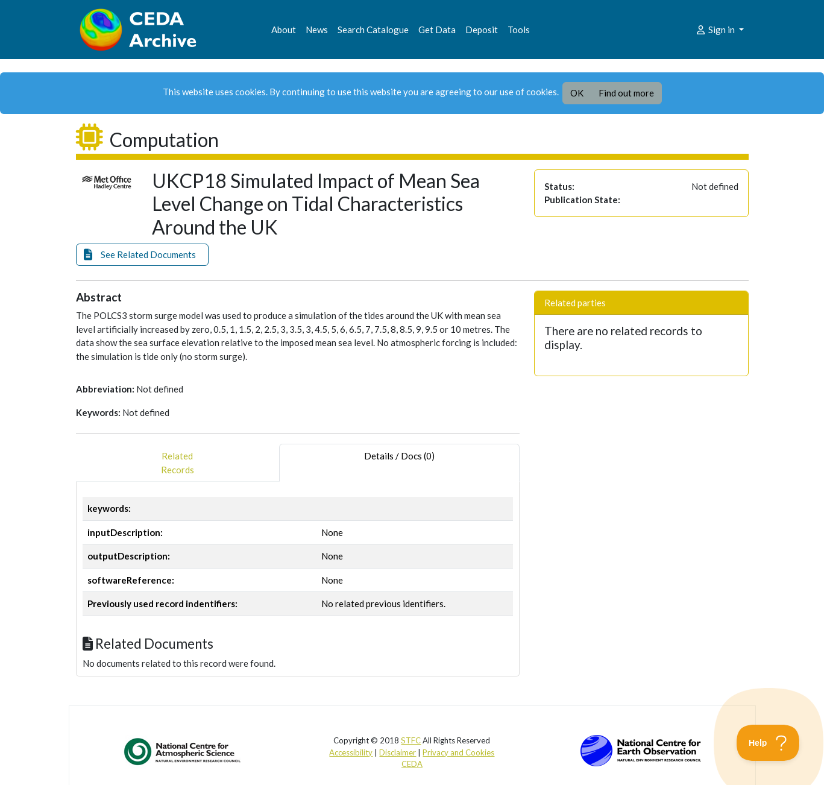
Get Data (437, 29)
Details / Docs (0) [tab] (399, 462)
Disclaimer (397, 752)
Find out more (626, 92)
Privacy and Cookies (458, 752)
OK (576, 92)
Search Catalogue (373, 29)
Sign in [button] (716, 29)
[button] (142, 255)
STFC (411, 740)
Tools (519, 29)
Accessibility (351, 752)
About (283, 29)
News (317, 29)
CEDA (412, 764)
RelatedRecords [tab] (177, 462)
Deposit (481, 29)
